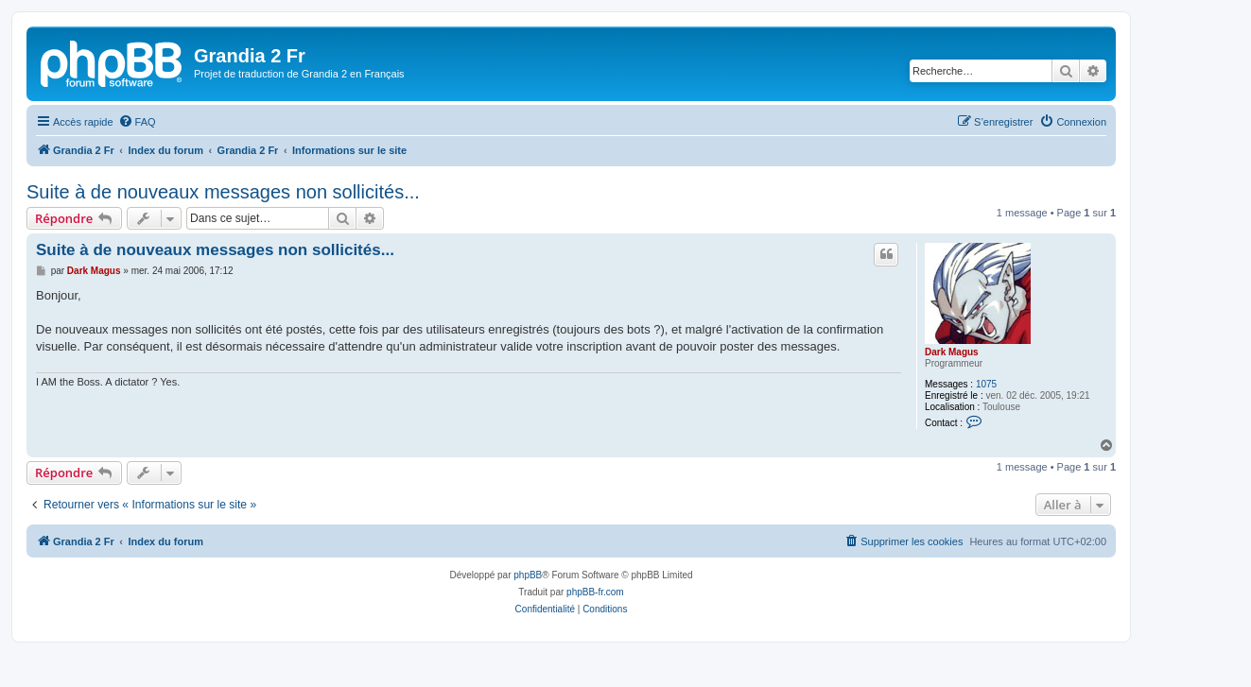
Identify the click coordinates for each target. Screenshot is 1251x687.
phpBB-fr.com (595, 592)
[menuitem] (137, 122)
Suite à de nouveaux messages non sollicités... (223, 191)
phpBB (527, 575)
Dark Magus (952, 352)
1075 (986, 384)
